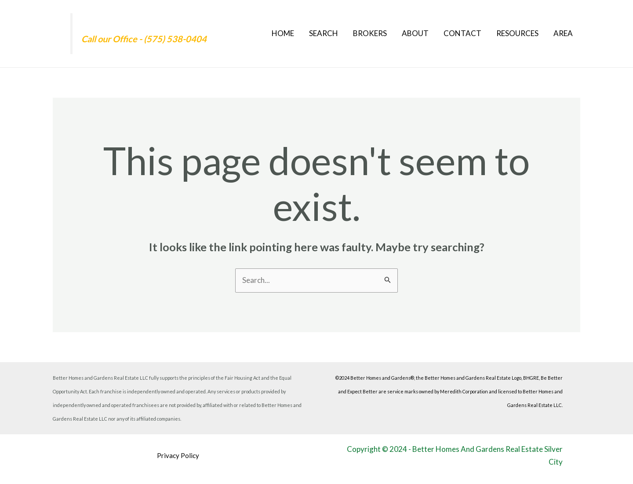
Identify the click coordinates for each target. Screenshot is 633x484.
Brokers (370, 33)
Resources (517, 33)
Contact (462, 33)
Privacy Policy (178, 455)
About (415, 33)
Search (323, 33)
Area (563, 33)
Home (283, 33)
